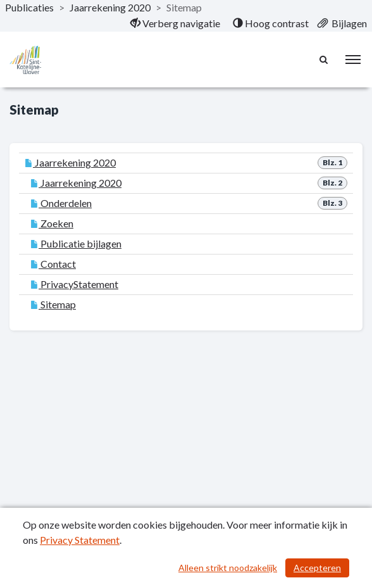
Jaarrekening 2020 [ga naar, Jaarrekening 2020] (110, 7)
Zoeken (51, 223)
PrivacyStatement (74, 284)
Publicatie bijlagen (75, 243)
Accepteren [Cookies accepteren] (317, 567)
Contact (53, 264)
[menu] (353, 59)
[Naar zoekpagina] (324, 59)
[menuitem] (175, 23)
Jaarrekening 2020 (70, 162)
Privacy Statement (80, 540)
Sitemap (53, 304)
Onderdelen (61, 203)
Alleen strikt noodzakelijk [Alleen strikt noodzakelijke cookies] (227, 567)
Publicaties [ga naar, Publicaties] (29, 7)
